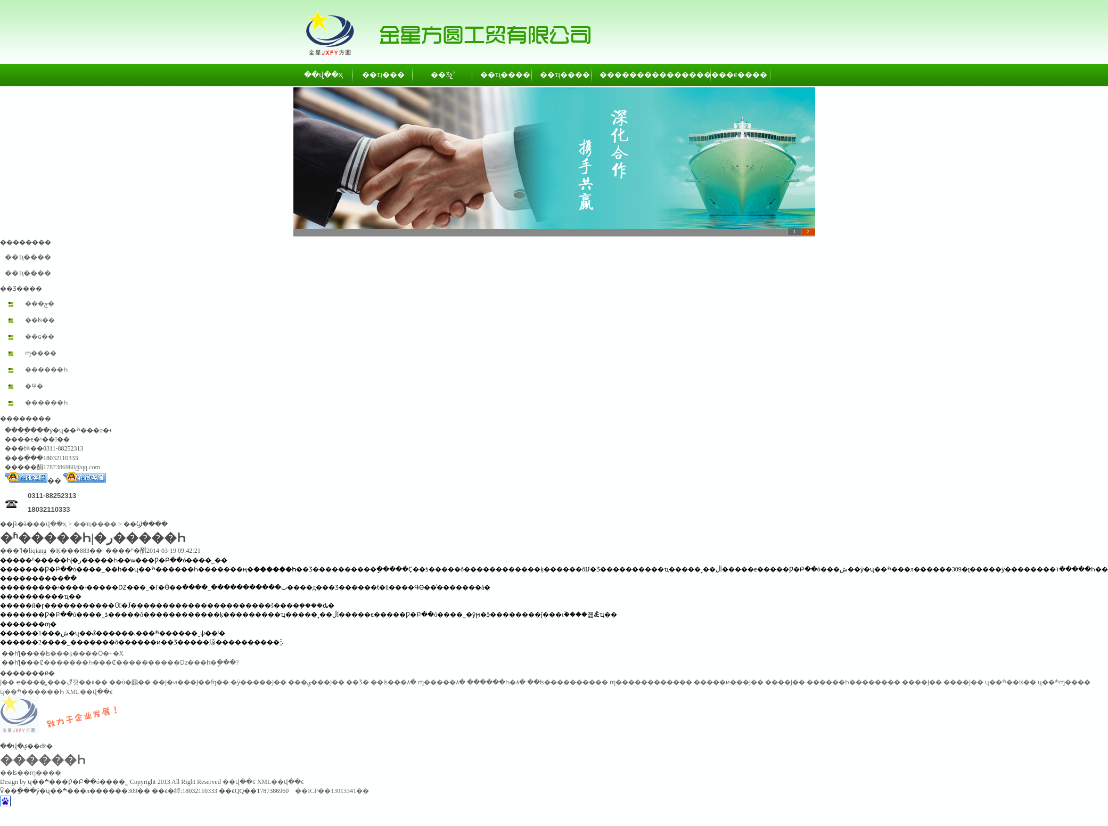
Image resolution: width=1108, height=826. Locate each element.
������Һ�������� (853, 682)
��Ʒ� (357, 682)
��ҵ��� (383, 75)
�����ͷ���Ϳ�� (729, 682)
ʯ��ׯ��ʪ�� (1010, 682)
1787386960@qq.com (71, 467)
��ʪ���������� (567, 682)
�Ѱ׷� (34, 386)
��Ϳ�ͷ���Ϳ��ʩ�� (190, 682)
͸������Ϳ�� (7, 682)
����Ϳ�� (785, 682)
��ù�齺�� (130, 682)
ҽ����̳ (31, 682)
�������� (622, 75)
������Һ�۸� (496, 682)
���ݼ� (39, 303)
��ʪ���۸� (393, 682)
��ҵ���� (502, 75)
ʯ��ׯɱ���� (1064, 682)
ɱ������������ (651, 682)
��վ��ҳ (323, 75)
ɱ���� (40, 353)
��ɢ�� (39, 336)
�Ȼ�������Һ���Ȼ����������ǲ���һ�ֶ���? (136, 662)
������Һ (46, 369)
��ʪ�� (40, 320)
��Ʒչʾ (443, 75)
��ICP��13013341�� (332, 791)
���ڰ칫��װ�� (77, 682)
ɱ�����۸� (441, 682)
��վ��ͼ (239, 782)
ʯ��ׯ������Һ (32, 692)
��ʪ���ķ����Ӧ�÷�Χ (78, 653)
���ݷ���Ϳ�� (316, 682)
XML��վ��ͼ (89, 692)
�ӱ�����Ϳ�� (258, 682)
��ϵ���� (741, 75)
